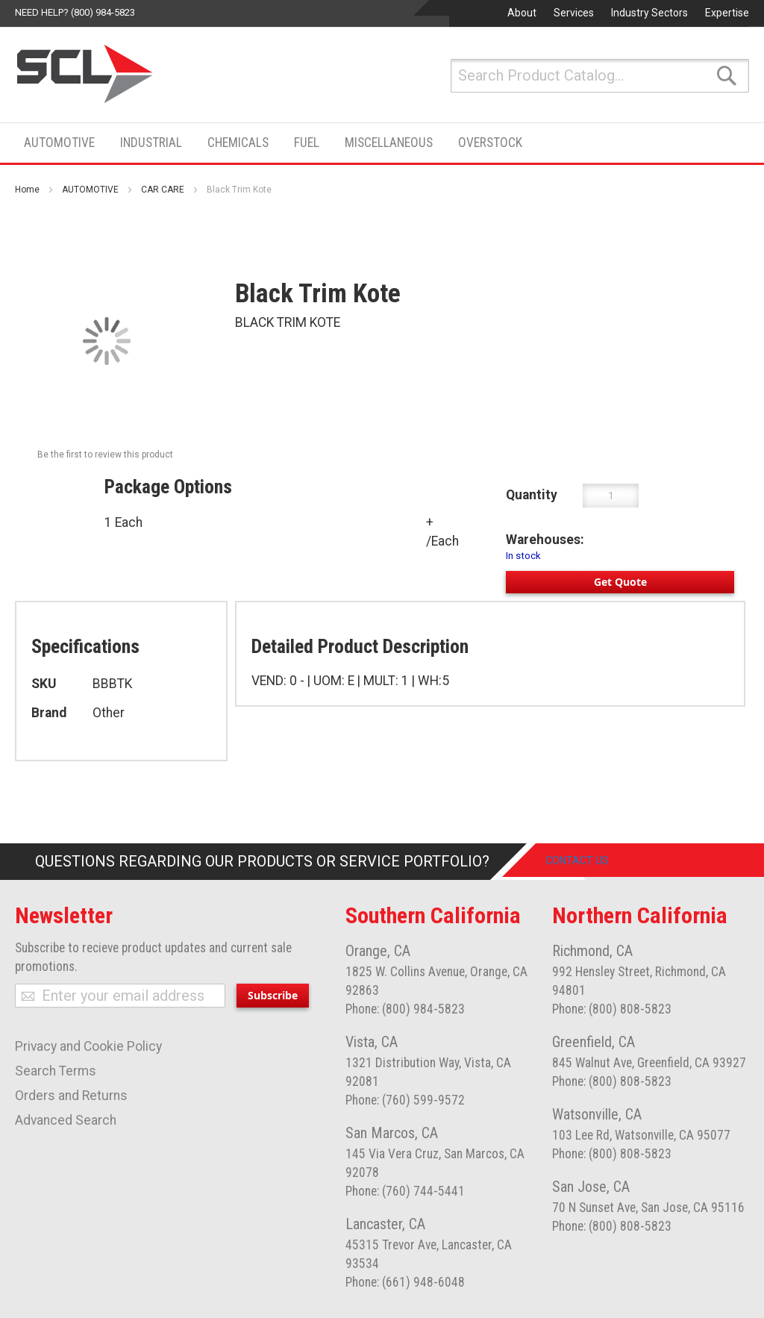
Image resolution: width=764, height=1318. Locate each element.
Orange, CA (377, 951)
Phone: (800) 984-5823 (405, 1009)
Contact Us (589, 861)
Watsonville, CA (597, 1114)
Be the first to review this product (105, 454)
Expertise (727, 13)
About (521, 13)
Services (574, 13)
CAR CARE (162, 189)
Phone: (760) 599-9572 (405, 1100)
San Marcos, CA (391, 1133)
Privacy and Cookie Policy (88, 1046)
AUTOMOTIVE (90, 189)
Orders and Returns (71, 1095)
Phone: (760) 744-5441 (405, 1191)
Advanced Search (65, 1120)
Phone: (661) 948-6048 (405, 1282)
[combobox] (600, 76)
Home (27, 189)
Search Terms (55, 1071)
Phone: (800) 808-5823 (611, 1009)
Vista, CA (371, 1042)
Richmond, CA (592, 951)
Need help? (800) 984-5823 (75, 12)
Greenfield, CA (593, 1042)
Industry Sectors (649, 13)
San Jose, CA (591, 1187)
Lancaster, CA (385, 1224)
